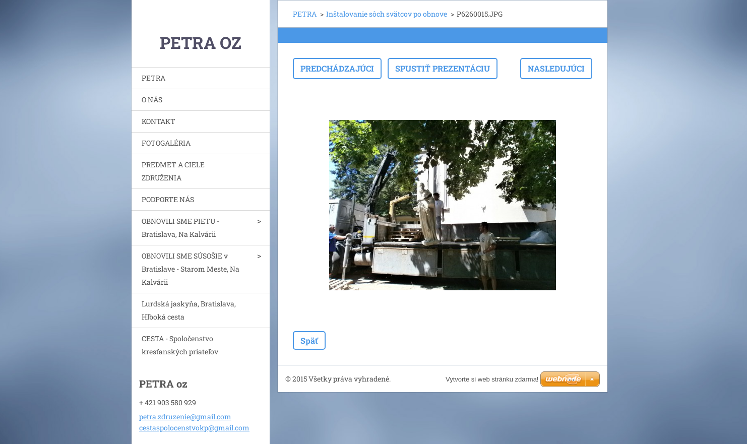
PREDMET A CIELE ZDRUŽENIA (173, 171)
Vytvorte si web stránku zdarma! (492, 379)
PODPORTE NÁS (168, 199)
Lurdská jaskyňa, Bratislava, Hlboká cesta (189, 310)
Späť (309, 340)
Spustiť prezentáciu (442, 68)
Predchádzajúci (337, 68)
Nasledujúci (556, 68)
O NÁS (152, 99)
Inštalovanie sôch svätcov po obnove (386, 14)
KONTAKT (158, 121)
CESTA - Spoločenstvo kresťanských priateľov (180, 345)
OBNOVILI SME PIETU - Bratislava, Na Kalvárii (180, 227)
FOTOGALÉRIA (166, 143)
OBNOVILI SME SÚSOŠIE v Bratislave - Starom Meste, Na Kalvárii (190, 269)
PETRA (153, 78)
